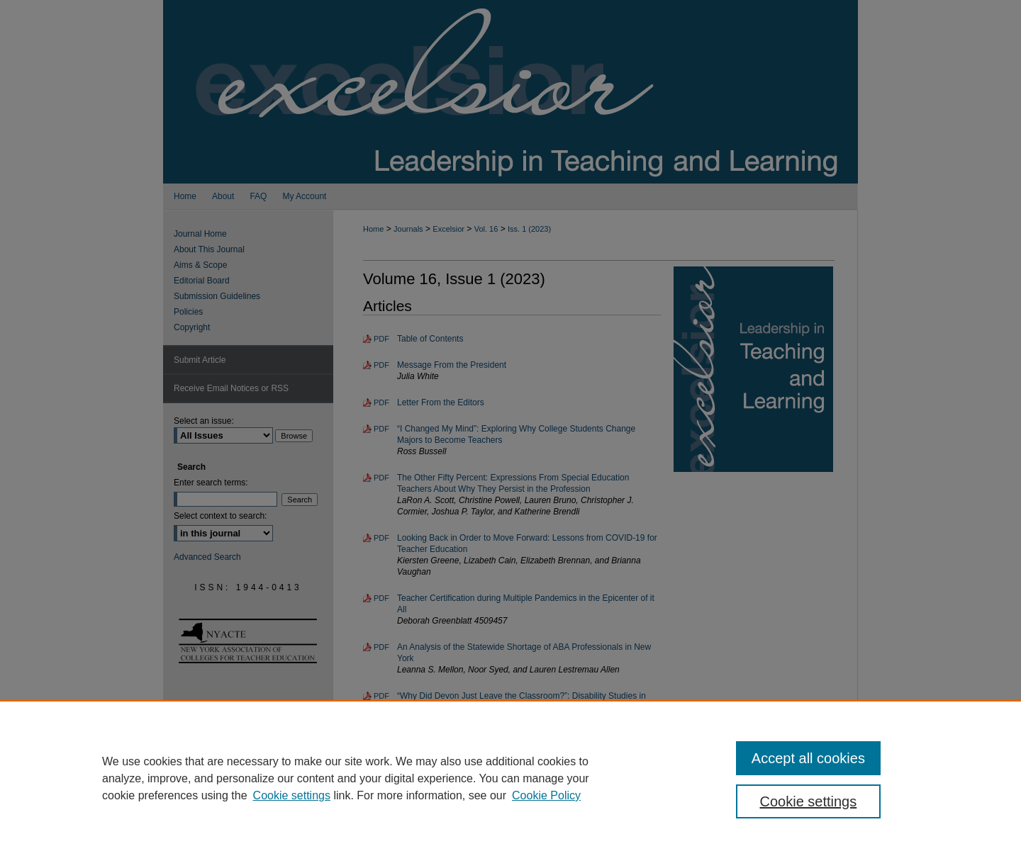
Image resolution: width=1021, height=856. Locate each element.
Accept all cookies (808, 758)
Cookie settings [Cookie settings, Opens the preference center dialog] (808, 801)
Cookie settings (291, 795)
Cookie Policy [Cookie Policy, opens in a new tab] (546, 795)
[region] (510, 778)
